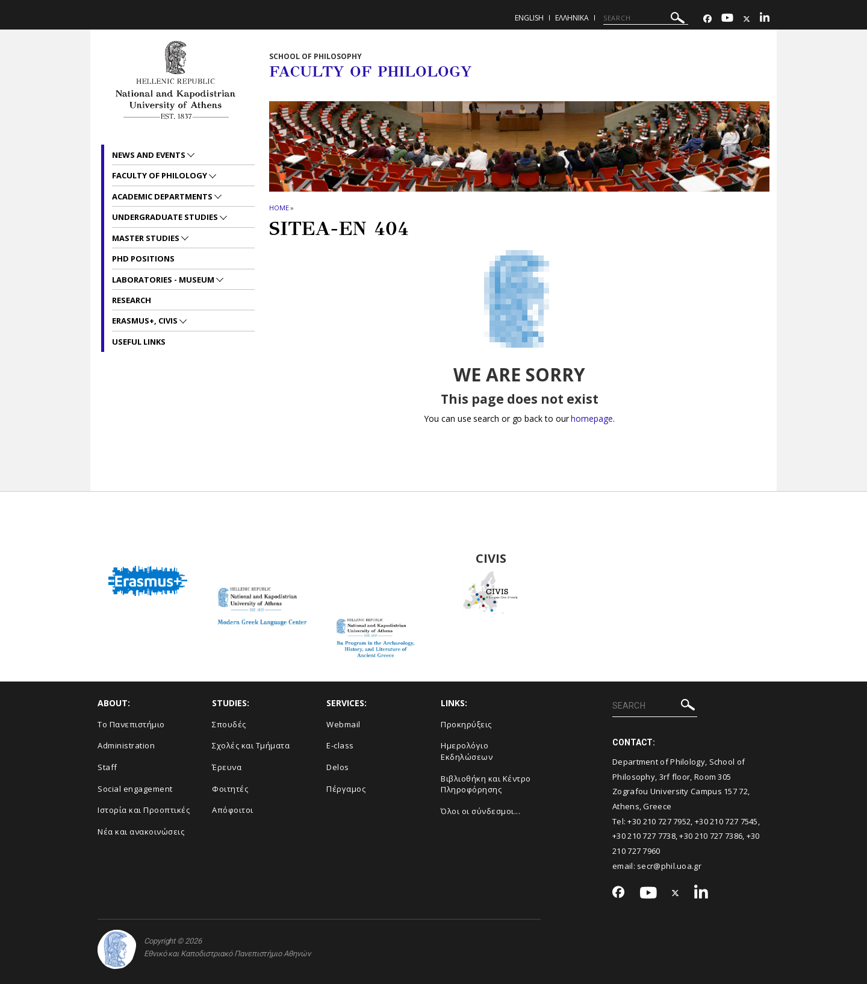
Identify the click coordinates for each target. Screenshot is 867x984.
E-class (340, 745)
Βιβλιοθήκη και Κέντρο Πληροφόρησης (486, 784)
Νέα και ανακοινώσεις (141, 831)
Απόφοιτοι (232, 809)
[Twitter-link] (746, 19)
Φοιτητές (230, 788)
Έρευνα (226, 767)
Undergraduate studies (166, 217)
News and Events (149, 154)
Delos (337, 767)
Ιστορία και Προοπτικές (144, 809)
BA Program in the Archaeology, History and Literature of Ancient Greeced (376, 558)
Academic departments (163, 196)
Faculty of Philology (160, 175)
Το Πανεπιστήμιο (131, 724)
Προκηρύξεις (466, 724)
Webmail (343, 724)
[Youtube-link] (727, 19)
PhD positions (143, 258)
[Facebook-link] (707, 19)
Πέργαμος (345, 788)
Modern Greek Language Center (261, 558)
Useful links (139, 341)
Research (131, 300)
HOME (279, 207)
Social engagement (135, 788)
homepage (591, 418)
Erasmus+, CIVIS (145, 320)
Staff (107, 767)
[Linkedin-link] (764, 19)
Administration (126, 745)
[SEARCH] (645, 18)
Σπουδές (229, 724)
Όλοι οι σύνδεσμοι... (480, 811)
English (529, 18)
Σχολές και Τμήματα (251, 745)
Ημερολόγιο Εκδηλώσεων (467, 751)
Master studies (146, 238)
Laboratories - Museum (164, 279)
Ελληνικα (572, 18)
